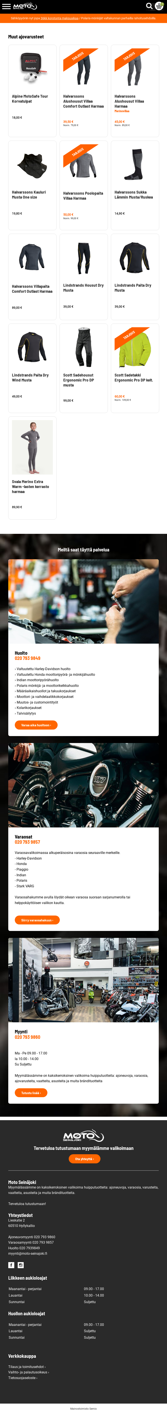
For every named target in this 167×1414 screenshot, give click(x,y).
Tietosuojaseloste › (22, 1378)
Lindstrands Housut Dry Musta (83, 288)
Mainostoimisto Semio (83, 1408)
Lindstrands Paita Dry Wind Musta (30, 377)
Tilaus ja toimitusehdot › (27, 1367)
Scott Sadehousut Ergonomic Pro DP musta (78, 379)
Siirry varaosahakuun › (37, 920)
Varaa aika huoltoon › (36, 725)
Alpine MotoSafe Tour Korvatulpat (30, 99)
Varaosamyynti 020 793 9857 (31, 1242)
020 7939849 (29, 1248)
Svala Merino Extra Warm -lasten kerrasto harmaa (30, 486)
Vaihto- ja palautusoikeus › (28, 1372)
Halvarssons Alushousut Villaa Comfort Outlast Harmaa (83, 101)
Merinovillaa (122, 111)
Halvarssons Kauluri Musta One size (29, 194)
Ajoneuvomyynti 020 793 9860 (31, 1237)
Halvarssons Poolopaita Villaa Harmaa (83, 196)
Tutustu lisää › (31, 1093)
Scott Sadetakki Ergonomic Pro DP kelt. (134, 377)
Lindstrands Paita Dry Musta (133, 288)
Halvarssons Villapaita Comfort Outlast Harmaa (32, 289)
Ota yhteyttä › (84, 1159)
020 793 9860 (27, 1037)
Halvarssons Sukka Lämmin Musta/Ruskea (134, 194)
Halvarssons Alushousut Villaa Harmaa (129, 101)
